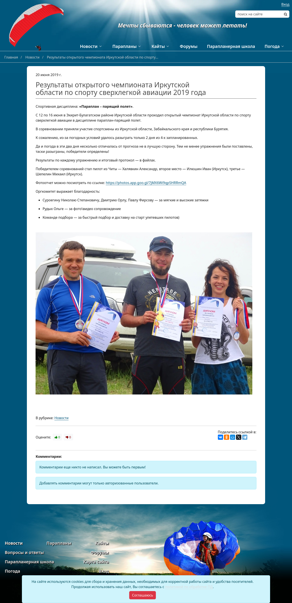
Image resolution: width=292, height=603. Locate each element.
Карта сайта (96, 562)
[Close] (142, 595)
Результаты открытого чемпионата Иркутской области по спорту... (102, 57)
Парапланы (125, 46)
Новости (89, 46)
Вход (285, 4)
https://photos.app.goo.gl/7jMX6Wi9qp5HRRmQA (146, 182)
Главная (11, 57)
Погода (272, 46)
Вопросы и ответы (24, 552)
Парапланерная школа (231, 46)
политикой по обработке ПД (189, 586)
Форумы (188, 46)
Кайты (158, 46)
